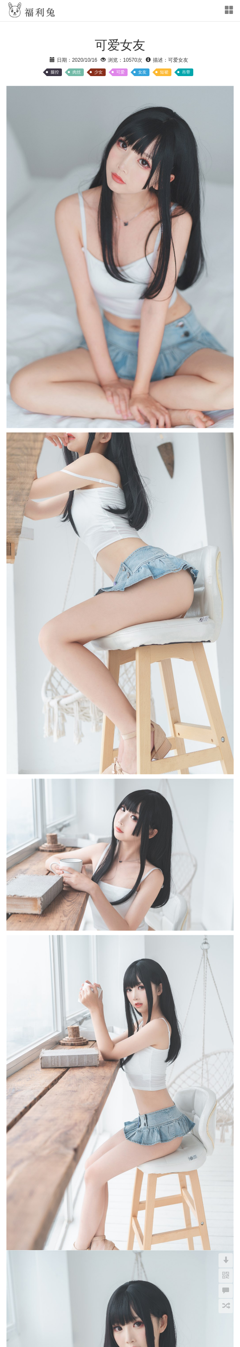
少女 (98, 72)
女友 (142, 72)
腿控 (55, 72)
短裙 (164, 72)
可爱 (120, 72)
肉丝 (76, 72)
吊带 (186, 72)
